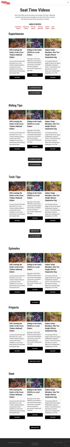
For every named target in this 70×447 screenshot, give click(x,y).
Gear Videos (53, 27)
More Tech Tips (35, 231)
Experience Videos (18, 27)
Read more (17, 77)
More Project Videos (35, 361)
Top (35, 444)
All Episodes (35, 302)
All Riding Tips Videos (35, 159)
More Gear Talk (35, 427)
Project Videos (47, 27)
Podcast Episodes (40, 27)
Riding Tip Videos (26, 27)
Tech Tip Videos (33, 27)
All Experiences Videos (35, 87)
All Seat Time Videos (35, 93)
